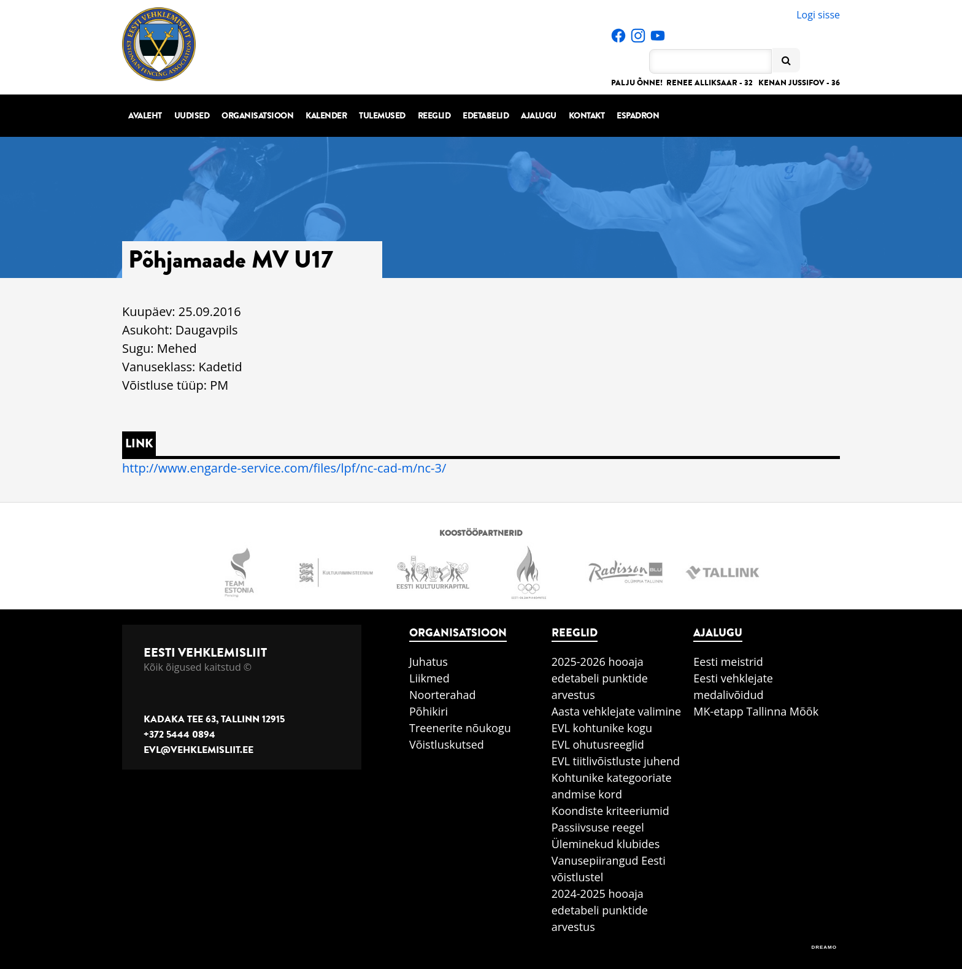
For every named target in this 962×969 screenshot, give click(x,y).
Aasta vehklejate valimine (616, 711)
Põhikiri (428, 711)
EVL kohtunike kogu (602, 727)
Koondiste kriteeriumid (610, 810)
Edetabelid (486, 115)
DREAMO (824, 947)
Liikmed (429, 678)
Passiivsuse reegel (598, 827)
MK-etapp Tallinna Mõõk (755, 711)
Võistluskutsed (446, 744)
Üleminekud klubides (606, 843)
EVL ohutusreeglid (598, 744)
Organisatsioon (257, 115)
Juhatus (428, 661)
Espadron (638, 115)
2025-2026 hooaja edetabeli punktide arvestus (600, 678)
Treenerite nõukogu (460, 727)
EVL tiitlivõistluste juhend (616, 761)
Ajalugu (538, 115)
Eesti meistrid (728, 661)
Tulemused (382, 115)
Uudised (192, 115)
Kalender (326, 115)
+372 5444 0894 (179, 734)
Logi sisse (818, 14)
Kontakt (587, 115)
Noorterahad (442, 694)
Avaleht (145, 115)
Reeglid (434, 115)
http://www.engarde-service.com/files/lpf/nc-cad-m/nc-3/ (284, 468)
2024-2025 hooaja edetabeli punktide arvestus (600, 910)
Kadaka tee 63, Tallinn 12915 (214, 719)
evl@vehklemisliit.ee (198, 750)
